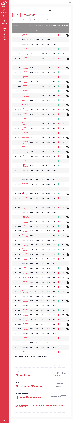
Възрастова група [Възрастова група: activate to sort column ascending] (37, 28)
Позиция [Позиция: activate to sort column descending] (15, 25)
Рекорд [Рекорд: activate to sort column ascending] (58, 25)
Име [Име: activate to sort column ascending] (24, 28)
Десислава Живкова (29, 386)
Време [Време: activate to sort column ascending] (31, 25)
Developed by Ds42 (66, 420)
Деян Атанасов (26, 375)
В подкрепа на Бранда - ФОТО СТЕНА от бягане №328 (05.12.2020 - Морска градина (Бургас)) (38, 405)
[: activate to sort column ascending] (67, 28)
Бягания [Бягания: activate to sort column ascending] (63, 25)
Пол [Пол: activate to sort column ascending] (43, 25)
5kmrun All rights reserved (19, 420)
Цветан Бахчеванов (29, 397)
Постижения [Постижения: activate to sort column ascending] (48, 25)
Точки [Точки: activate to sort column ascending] (54, 25)
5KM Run (16, 15)
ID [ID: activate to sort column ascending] (19, 28)
